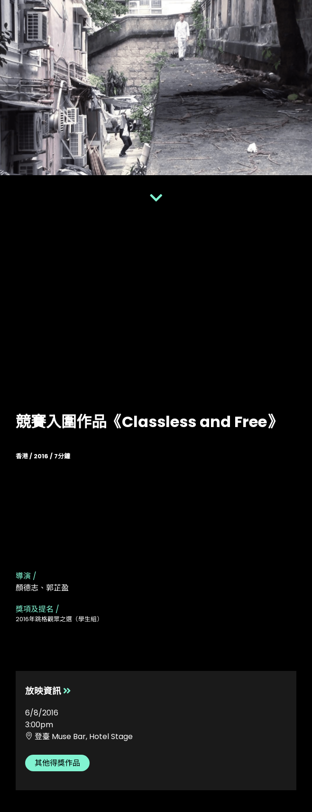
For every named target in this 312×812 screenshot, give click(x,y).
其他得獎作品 (57, 763)
